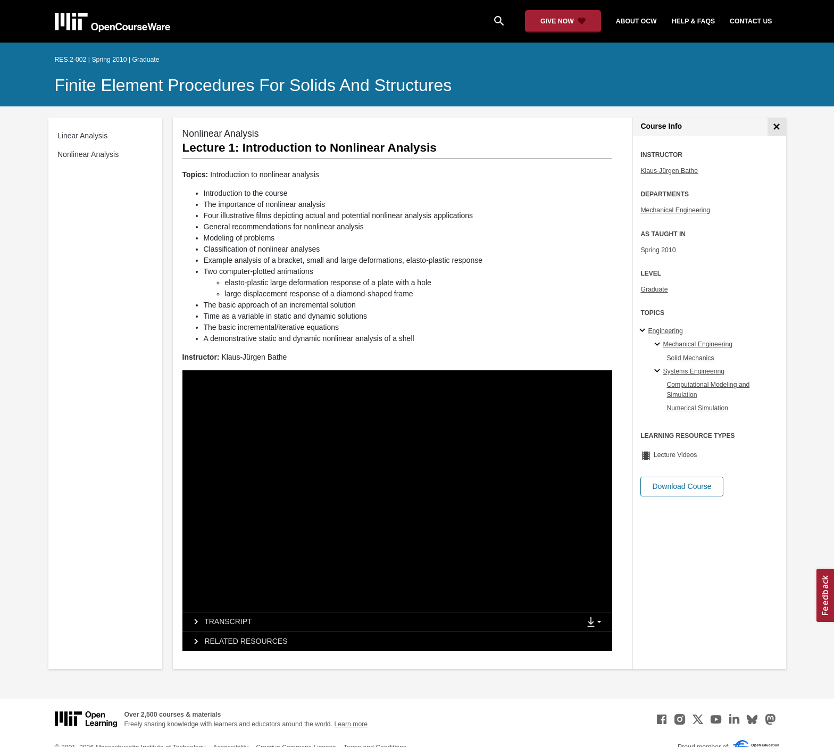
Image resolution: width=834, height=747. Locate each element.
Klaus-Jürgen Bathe (669, 171)
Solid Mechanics (690, 358)
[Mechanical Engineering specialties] (659, 345)
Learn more (351, 724)
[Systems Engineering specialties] (659, 371)
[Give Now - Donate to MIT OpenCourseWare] (563, 21)
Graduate (654, 289)
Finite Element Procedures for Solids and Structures (253, 85)
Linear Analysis (82, 135)
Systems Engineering (693, 371)
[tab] (381, 622)
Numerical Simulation (697, 408)
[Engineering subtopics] (644, 331)
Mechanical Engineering (675, 210)
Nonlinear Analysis (88, 154)
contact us (751, 21)
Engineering (665, 331)
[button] (681, 486)
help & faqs (693, 21)
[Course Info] (777, 127)
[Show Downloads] (596, 622)
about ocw (636, 21)
